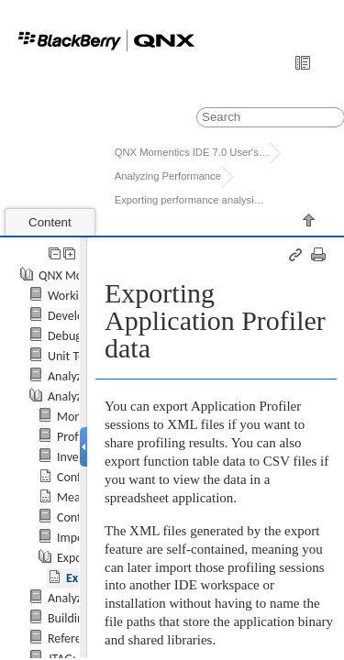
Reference (74, 638)
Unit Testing (78, 356)
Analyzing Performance (168, 176)
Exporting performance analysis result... (192, 199)
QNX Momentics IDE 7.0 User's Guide (192, 152)
